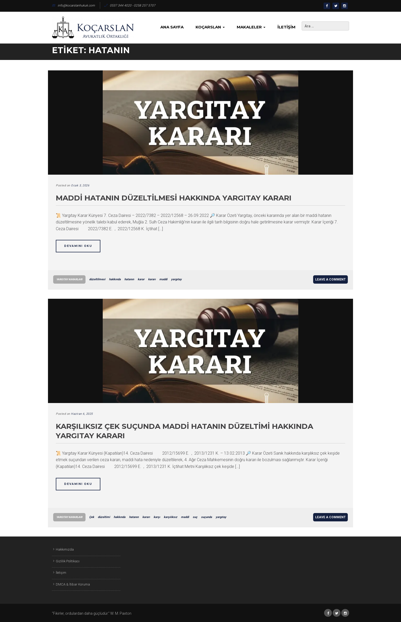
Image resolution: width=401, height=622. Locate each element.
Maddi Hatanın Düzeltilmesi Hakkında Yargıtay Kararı (173, 197)
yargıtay (176, 279)
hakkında (115, 279)
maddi (163, 279)
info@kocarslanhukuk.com (73, 5)
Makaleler (251, 27)
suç (195, 517)
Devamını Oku (78, 246)
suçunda (206, 517)
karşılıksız (170, 517)
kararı (152, 279)
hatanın (129, 279)
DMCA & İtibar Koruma (73, 584)
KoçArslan (210, 27)
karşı (157, 517)
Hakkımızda (65, 549)
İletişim (286, 27)
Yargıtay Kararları (69, 279)
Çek (91, 517)
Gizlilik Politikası (68, 561)
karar (141, 279)
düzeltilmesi (97, 279)
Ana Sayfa (172, 27)
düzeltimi (104, 517)
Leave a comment (330, 279)
